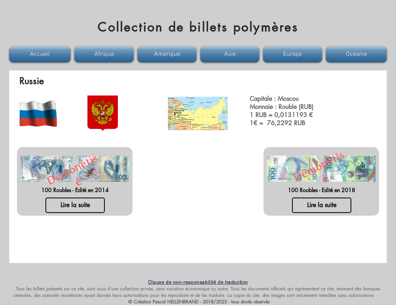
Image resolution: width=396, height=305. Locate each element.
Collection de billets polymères (197, 27)
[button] (40, 54)
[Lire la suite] (75, 205)
